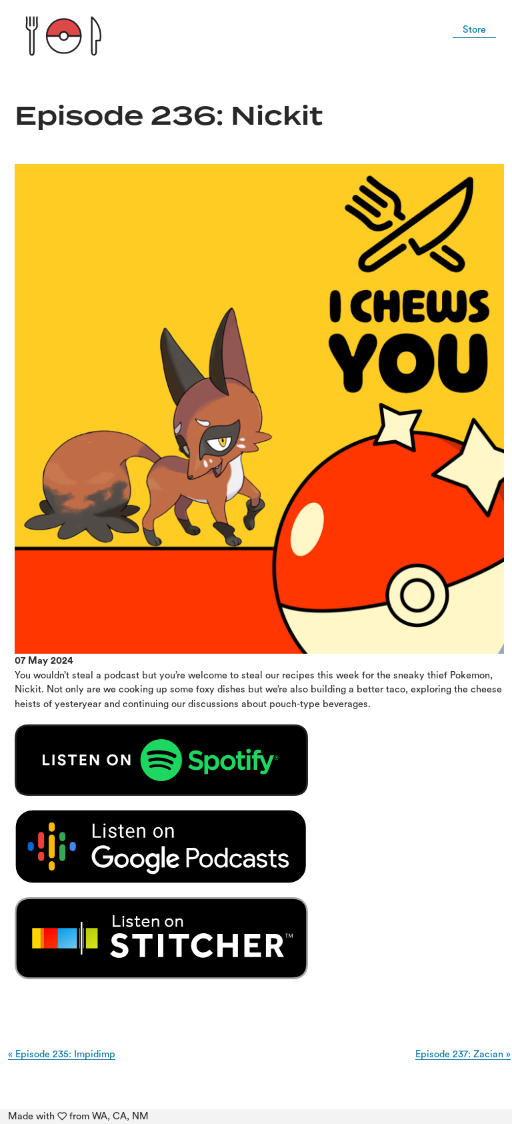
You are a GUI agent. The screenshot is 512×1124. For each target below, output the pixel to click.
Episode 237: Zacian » (463, 1054)
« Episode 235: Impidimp (61, 1054)
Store (474, 30)
